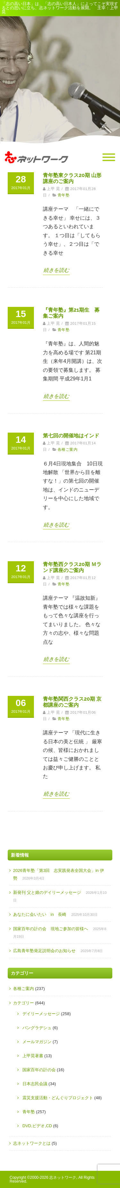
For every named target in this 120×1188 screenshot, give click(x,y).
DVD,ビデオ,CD (37, 1125)
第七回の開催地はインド (71, 436)
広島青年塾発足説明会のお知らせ (44, 950)
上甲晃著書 (32, 1055)
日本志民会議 (34, 1083)
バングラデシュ (37, 1027)
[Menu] (108, 157)
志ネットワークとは (32, 1143)
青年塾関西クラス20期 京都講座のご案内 (72, 702)
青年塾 (63, 195)
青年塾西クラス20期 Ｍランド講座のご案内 (72, 567)
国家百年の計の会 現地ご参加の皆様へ (50, 928)
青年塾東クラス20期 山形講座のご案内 (72, 178)
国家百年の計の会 (39, 1069)
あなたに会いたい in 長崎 (39, 914)
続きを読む (56, 270)
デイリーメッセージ (41, 1013)
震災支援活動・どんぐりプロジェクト (57, 1097)
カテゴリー (23, 1003)
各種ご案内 (67, 449)
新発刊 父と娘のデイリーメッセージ (47, 892)
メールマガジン (37, 1041)
